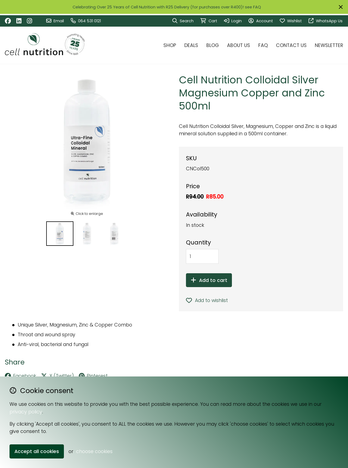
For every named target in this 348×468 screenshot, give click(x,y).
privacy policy (26, 411)
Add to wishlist (207, 300)
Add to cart (209, 280)
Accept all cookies (36, 451)
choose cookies (94, 451)
